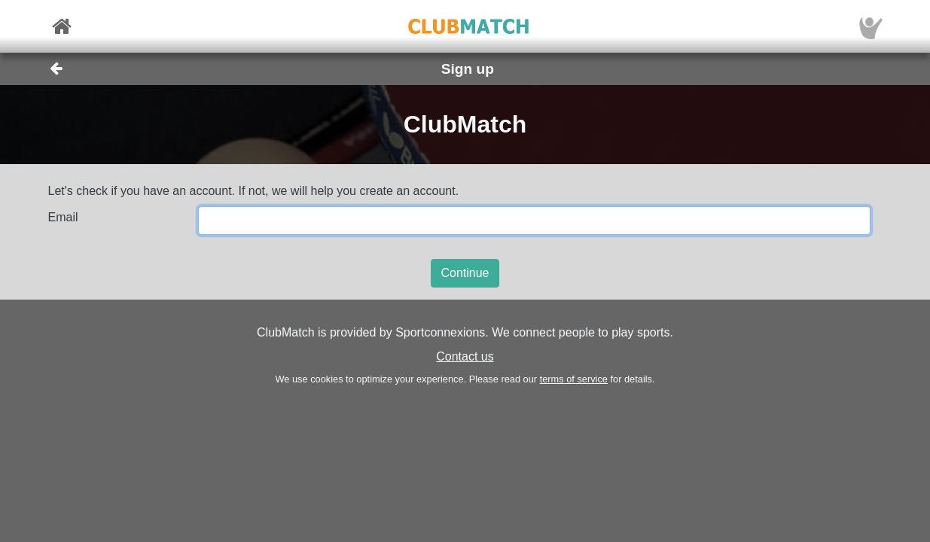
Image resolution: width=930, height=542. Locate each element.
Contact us (464, 356)
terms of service (574, 379)
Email (63, 217)
